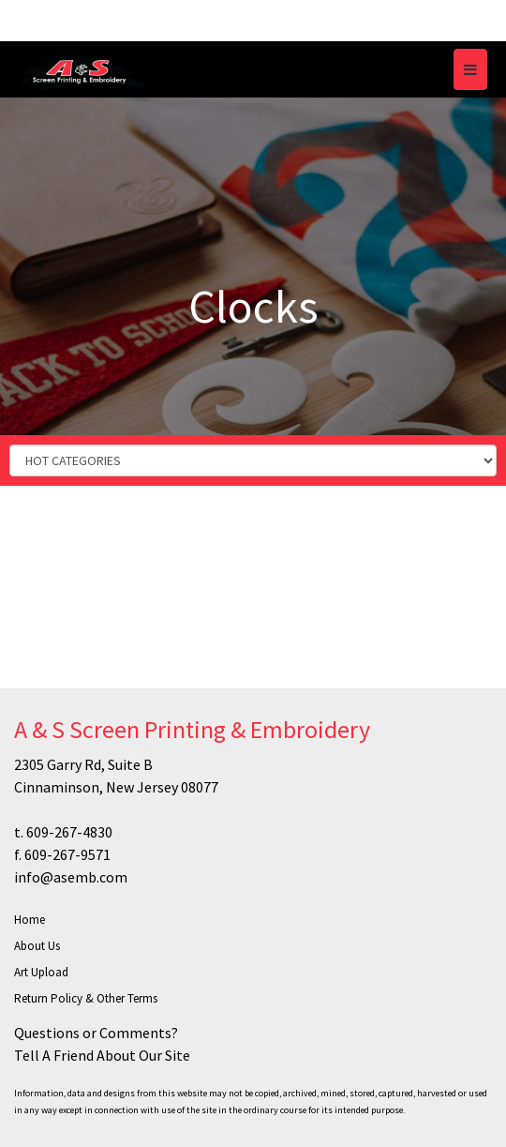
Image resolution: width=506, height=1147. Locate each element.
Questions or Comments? (96, 1032)
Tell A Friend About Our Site (102, 1055)
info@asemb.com (70, 877)
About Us (37, 946)
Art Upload (41, 972)
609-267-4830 (69, 832)
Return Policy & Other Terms (85, 998)
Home (29, 920)
